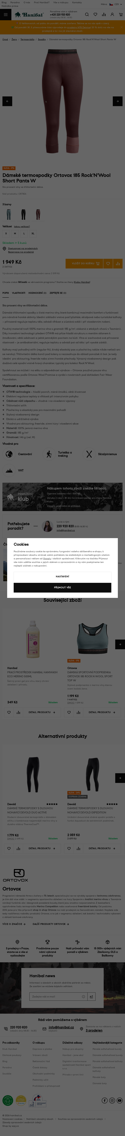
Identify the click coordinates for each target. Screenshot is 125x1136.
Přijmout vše (62, 587)
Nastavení (62, 576)
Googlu (47, 558)
